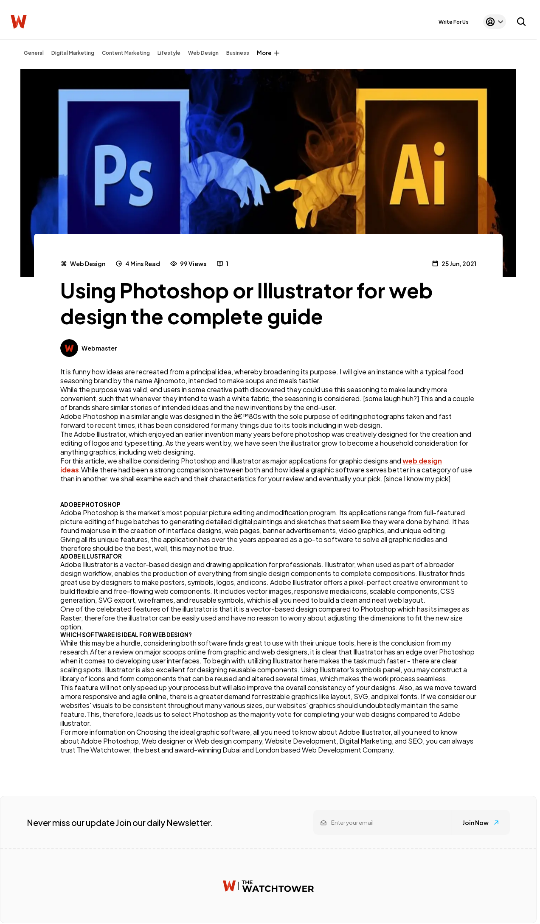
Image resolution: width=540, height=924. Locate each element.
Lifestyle (169, 53)
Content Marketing (126, 53)
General (34, 53)
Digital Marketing (72, 53)
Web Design (203, 53)
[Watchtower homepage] (268, 886)
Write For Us (454, 22)
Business (237, 53)
